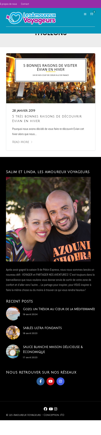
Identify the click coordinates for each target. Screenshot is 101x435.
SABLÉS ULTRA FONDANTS (42, 328)
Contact (25, 4)
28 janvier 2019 (23, 110)
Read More (22, 142)
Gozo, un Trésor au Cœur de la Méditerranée (59, 309)
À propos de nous (8, 4)
